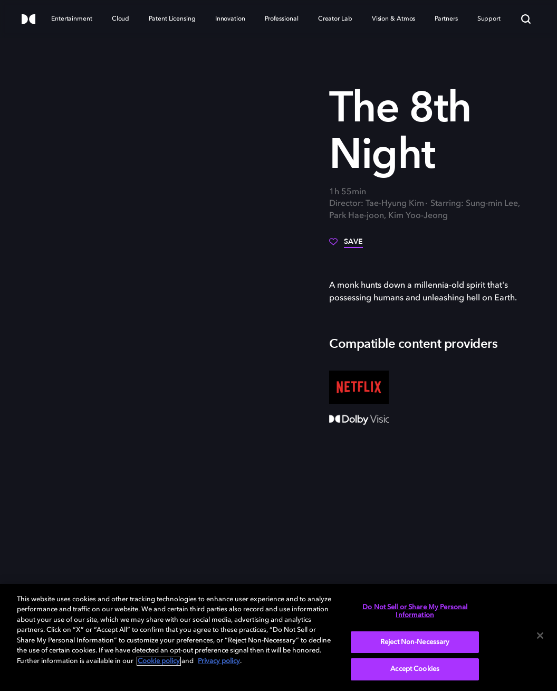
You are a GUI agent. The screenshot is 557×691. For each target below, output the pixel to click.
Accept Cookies (414, 669)
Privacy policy (219, 661)
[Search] (526, 19)
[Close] (540, 635)
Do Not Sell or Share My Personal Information (414, 611)
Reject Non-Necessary (415, 642)
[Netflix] (359, 387)
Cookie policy (159, 661)
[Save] (346, 245)
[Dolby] (28, 20)
